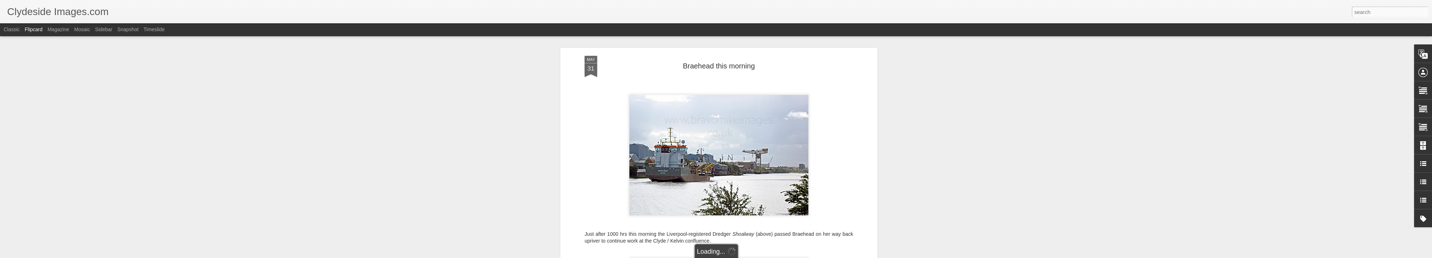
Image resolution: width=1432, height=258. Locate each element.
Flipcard (34, 29)
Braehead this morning (719, 66)
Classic (12, 29)
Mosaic (82, 29)
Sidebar (103, 29)
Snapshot (128, 29)
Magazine (58, 29)
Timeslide (154, 29)
